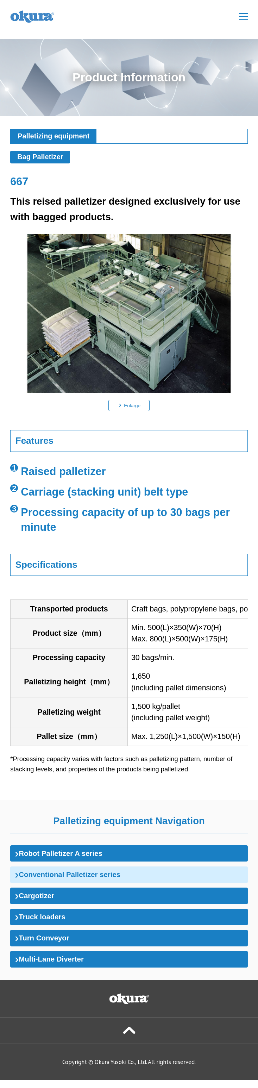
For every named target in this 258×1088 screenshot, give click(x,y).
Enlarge (132, 405)
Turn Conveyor (47, 944)
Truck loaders (45, 921)
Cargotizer (38, 899)
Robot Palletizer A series (66, 854)
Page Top (129, 1038)
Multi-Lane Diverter (55, 966)
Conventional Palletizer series (76, 876)
